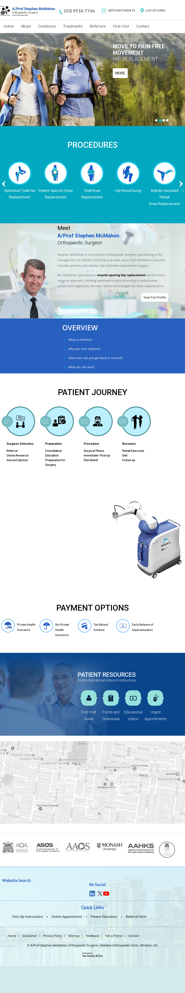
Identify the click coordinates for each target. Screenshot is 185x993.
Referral (12, 450)
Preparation (53, 444)
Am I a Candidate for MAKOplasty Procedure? (29, 581)
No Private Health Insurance (62, 629)
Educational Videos (133, 715)
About (26, 26)
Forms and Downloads (111, 715)
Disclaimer (29, 936)
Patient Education (104, 916)
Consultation (53, 450)
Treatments (73, 26)
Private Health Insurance (26, 627)
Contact (142, 26)
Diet (124, 455)
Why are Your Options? (84, 349)
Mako (26, 497)
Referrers (98, 26)
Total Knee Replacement (92, 193)
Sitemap (73, 936)
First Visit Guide (89, 715)
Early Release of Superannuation (142, 627)
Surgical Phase (94, 450)
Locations (155, 10)
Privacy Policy (52, 936)
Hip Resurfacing (129, 190)
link (92, 893)
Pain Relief (91, 460)
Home (9, 26)
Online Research (17, 455)
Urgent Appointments (155, 715)
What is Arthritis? (80, 340)
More (120, 73)
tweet (99, 893)
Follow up (128, 460)
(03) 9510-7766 (79, 10)
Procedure (91, 444)
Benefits (15, 547)
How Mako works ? (23, 558)
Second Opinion (17, 460)
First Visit (121, 26)
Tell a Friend (113, 936)
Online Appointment (66, 916)
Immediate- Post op (97, 455)
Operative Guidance (24, 569)
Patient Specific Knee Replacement (56, 193)
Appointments (121, 10)
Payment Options (92, 608)
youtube (106, 893)
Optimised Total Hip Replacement (20, 193)
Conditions (47, 26)
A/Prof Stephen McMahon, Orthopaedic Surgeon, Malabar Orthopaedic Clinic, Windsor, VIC (94, 945)
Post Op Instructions (27, 916)
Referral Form (136, 916)
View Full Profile (155, 297)
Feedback (92, 936)
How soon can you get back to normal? (95, 358)
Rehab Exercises (133, 450)
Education (52, 455)
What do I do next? (81, 367)
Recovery (129, 444)
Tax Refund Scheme (101, 627)
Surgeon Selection (20, 444)
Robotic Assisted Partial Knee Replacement (165, 197)
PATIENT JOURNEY (92, 392)
